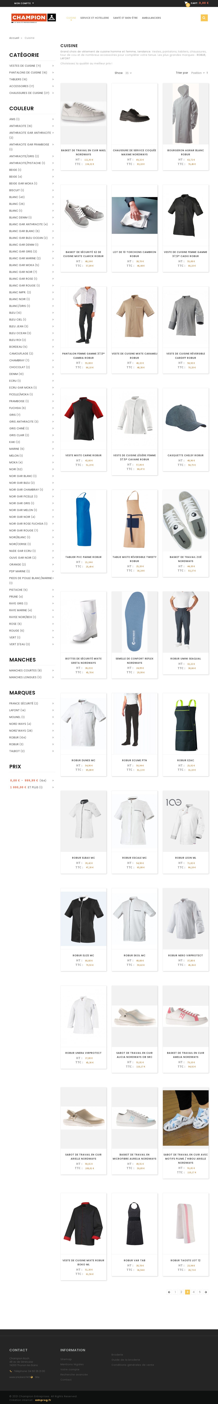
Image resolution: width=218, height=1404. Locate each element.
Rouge (14, 631)
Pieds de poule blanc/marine (30, 578)
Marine (14, 449)
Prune (13, 597)
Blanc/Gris (17, 306)
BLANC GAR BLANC (22, 231)
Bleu (12, 313)
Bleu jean (16, 326)
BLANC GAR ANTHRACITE (26, 224)
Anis (12, 119)
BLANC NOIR (17, 299)
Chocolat (17, 367)
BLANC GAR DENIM (21, 245)
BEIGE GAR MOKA (21, 183)
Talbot (14, 751)
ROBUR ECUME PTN (134, 760)
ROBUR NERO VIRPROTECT (185, 955)
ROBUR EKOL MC (134, 955)
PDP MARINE (17, 571)
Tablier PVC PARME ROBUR (83, 557)
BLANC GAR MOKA (21, 265)
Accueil (14, 38)
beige (13, 170)
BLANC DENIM (18, 217)
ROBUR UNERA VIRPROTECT (83, 1053)
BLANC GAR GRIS (20, 251)
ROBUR (14, 737)
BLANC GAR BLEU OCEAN (26, 238)
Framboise (17, 401)
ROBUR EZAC (185, 760)
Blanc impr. (17, 292)
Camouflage (18, 354)
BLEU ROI (15, 340)
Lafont (14, 710)
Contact (66, 1379)
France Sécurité (21, 703)
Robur (14, 744)
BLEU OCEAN (17, 333)
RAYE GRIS (16, 603)
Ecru (13, 381)
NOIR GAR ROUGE (21, 530)
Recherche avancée (74, 1374)
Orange (15, 564)
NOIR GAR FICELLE (21, 496)
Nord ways (17, 724)
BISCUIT (14, 190)
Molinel (15, 717)
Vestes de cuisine (22, 66)
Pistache (16, 590)
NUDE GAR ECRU (20, 551)
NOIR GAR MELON (21, 510)
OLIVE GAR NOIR (20, 558)
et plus (23, 787)
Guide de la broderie (126, 1359)
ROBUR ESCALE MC (134, 858)
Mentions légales (72, 1364)
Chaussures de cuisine (26, 93)
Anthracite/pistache (25, 163)
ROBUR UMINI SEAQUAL (185, 658)
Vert (12, 637)
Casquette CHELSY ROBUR (186, 455)
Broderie (117, 1354)
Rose (13, 624)
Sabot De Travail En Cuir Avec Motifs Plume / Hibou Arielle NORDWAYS (186, 1159)
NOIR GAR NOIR (19, 517)
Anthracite (17, 126)
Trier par (182, 73)
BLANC (13, 204)
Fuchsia (15, 408)
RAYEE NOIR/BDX (20, 617)
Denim (13, 374)
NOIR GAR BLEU (19, 483)
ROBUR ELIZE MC (83, 955)
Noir (12, 469)
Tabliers (15, 79)
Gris (12, 415)
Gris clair (16, 435)
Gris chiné (17, 428)
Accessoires (19, 86)
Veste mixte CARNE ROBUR (83, 455)
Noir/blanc (17, 537)
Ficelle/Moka (19, 394)
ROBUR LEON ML (185, 858)
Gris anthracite (21, 422)
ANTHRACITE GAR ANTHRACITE (30, 133)
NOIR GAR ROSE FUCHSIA (26, 524)
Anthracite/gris (21, 156)
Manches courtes (23, 670)
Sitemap (66, 1359)
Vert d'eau (17, 644)
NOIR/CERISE (18, 544)
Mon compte (24, 3)
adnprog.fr (43, 1400)
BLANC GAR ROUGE (22, 285)
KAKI (12, 442)
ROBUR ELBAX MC (83, 858)
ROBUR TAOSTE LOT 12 (186, 1260)
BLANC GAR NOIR (21, 272)
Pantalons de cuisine (25, 73)
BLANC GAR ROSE (21, 279)
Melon (14, 456)
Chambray (17, 360)
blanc (13, 211)
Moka (13, 462)
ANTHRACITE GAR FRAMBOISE (29, 144)
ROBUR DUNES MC (83, 760)
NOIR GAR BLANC (21, 476)
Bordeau (15, 347)
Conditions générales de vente (133, 1365)
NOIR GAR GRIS (19, 503)
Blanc (13, 197)
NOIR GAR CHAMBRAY (24, 490)
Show (119, 73)
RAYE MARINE (18, 610)
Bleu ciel (15, 319)
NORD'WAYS (17, 731)
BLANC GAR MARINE (22, 258)
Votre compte (70, 1369)
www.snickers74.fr (19, 1377)
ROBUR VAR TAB (134, 1260)
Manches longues (23, 677)
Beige (13, 177)
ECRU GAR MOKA (21, 388)
